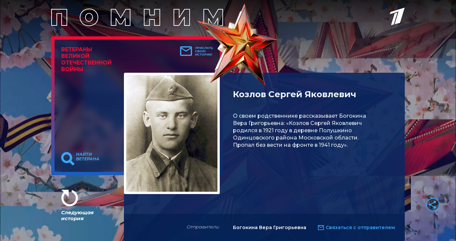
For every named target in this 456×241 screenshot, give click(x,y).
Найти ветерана (87, 156)
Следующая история (77, 215)
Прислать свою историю (204, 51)
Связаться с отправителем (360, 227)
